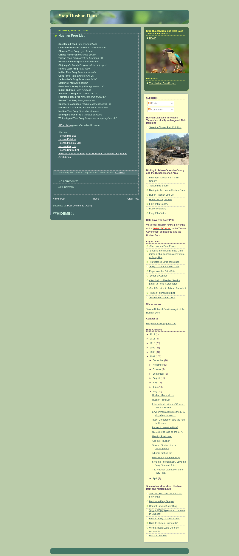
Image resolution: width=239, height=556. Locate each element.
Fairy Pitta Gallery (158, 204)
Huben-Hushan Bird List (161, 195)
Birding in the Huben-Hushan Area (167, 190)
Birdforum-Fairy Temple (161, 501)
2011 (153, 338)
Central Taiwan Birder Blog (163, 506)
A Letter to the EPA (162, 453)
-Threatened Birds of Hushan (164, 262)
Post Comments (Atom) (79, 205)
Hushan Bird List (67, 136)
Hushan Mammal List (69, 143)
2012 (153, 334)
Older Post (133, 198)
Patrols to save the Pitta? (165, 427)
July (155, 382)
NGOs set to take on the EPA (167, 432)
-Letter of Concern (158, 275)
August (157, 378)
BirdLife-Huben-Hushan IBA (163, 523)
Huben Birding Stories (160, 199)
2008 (153, 352)
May (155, 391)
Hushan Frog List (71, 35)
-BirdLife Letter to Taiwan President (167, 288)
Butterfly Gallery (157, 208)
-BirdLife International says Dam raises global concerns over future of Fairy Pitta (166, 254)
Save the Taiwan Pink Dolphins (165, 127)
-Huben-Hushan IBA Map (162, 297)
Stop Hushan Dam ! (79, 15)
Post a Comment (65, 187)
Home (96, 198)
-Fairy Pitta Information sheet (164, 266)
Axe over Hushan (161, 441)
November (158, 365)
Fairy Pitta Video (157, 213)
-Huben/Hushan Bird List (162, 293)
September (159, 374)
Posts (152, 103)
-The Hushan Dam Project (162, 246)
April (155, 478)
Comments (155, 109)
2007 (153, 356)
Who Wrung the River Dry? (166, 457)
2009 (153, 347)
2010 (153, 343)
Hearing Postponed (162, 436)
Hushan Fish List (67, 139)
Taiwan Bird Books (159, 185)
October (157, 369)
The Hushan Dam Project (162, 83)
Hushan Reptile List (68, 150)
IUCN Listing (65, 125)
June (156, 387)
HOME (152, 38)
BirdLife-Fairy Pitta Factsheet (164, 518)
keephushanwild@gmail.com (161, 323)
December (158, 360)
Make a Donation (158, 535)
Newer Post (59, 198)
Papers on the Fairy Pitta (162, 271)
